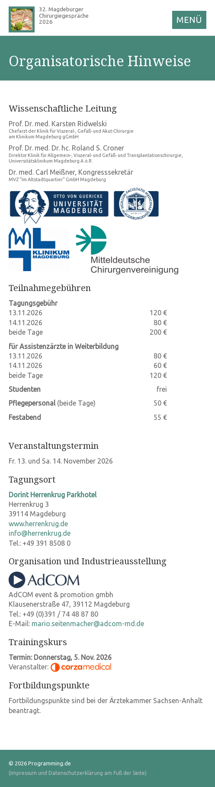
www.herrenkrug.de (38, 524)
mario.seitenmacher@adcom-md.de (88, 623)
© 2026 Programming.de (40, 763)
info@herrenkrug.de (40, 533)
